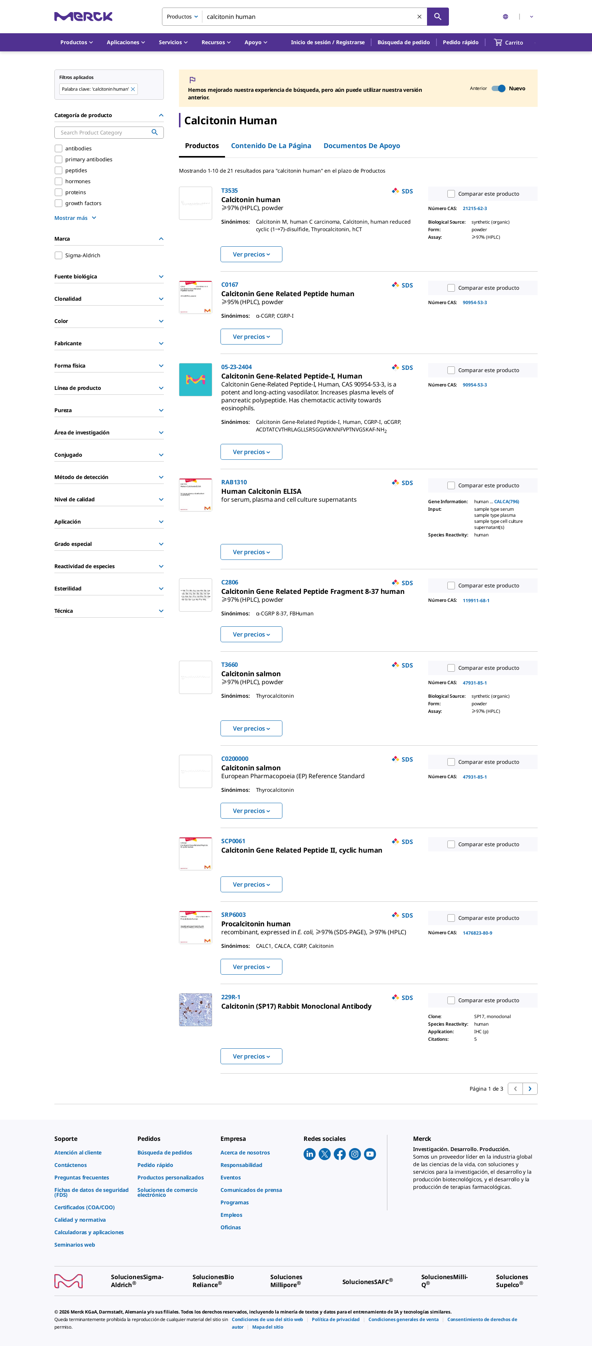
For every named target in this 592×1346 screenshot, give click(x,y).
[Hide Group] (161, 115)
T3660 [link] (229, 664)
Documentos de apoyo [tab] (362, 145)
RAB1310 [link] (234, 482)
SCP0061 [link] (233, 841)
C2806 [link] (229, 582)
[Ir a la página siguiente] (530, 1089)
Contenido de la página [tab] (271, 145)
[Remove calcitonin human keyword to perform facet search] (133, 90)
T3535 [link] (229, 190)
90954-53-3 (475, 302)
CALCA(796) (507, 501)
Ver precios (251, 254)
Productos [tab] (202, 145)
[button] (328, 42)
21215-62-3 (475, 208)
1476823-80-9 (477, 933)
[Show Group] (161, 276)
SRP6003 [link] (233, 914)
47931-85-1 (475, 683)
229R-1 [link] (230, 997)
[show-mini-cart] (515, 42)
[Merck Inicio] (83, 16)
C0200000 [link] (234, 758)
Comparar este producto (481, 194)
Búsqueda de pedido (404, 42)
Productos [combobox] (179, 16)
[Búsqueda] (438, 17)
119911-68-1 (476, 600)
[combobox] (305, 17)
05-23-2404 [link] (236, 367)
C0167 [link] (229, 284)
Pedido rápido (461, 42)
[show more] (76, 217)
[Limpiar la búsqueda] (420, 17)
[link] (252, 205)
